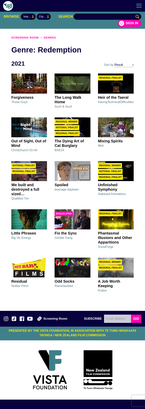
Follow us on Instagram (6, 318)
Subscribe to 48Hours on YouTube (30, 318)
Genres (50, 37)
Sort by (109, 64)
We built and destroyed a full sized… (25, 189)
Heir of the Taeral (113, 97)
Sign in (132, 23)
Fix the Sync (66, 233)
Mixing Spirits (110, 141)
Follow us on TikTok (14, 318)
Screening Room (25, 37)
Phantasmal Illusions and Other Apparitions (115, 237)
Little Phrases (23, 233)
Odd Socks (64, 281)
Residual (19, 281)
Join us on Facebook (22, 318)
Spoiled (61, 185)
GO (136, 318)
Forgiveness (22, 97)
